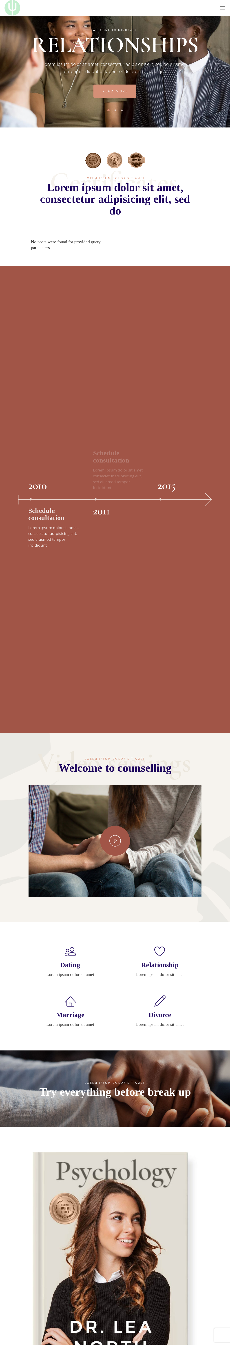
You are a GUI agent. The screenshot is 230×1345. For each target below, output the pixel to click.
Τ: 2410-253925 (43, 1244)
